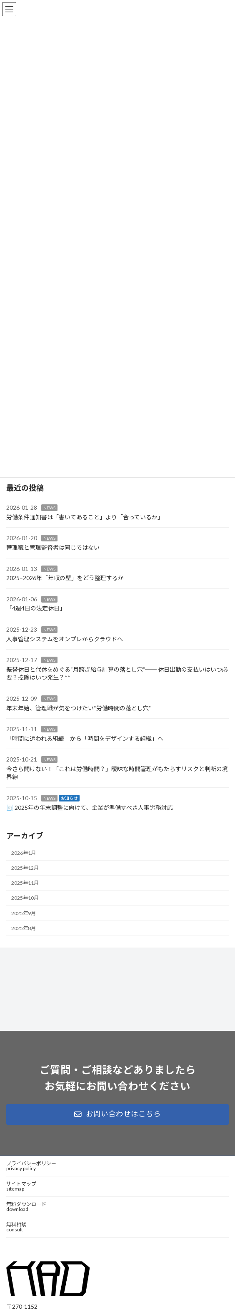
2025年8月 (23, 928)
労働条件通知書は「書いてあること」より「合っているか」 (84, 517)
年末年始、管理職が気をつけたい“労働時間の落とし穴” (78, 708)
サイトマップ (21, 1186)
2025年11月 (25, 883)
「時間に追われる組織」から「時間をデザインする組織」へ (84, 738)
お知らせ (69, 798)
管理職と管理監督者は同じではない (53, 547)
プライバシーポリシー (31, 1165)
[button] (117, 1114)
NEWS (49, 508)
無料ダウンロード (26, 1206)
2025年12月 (25, 868)
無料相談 (16, 1227)
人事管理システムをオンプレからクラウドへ (64, 639)
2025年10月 (25, 898)
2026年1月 (23, 853)
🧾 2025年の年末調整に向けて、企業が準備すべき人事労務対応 (89, 807)
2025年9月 (23, 913)
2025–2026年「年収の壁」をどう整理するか (65, 577)
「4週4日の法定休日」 (35, 608)
